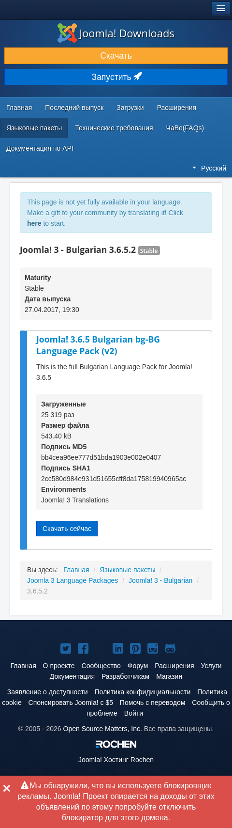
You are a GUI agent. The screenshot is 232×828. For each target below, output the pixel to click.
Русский (209, 168)
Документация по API (39, 148)
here (34, 223)
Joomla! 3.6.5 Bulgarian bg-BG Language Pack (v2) (98, 345)
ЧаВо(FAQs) (185, 128)
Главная (19, 107)
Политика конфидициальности (142, 692)
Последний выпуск (74, 107)
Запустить (116, 77)
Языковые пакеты (34, 128)
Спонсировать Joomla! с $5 (71, 702)
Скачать (116, 56)
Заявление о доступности (47, 692)
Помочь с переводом (153, 702)
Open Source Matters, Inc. (102, 729)
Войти (133, 713)
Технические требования (114, 128)
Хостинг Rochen (116, 760)
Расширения (176, 107)
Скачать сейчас (67, 528)
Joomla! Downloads (116, 33)
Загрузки (130, 107)
